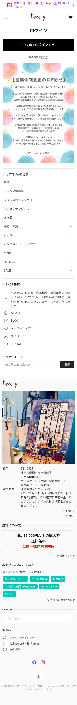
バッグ (8, 235)
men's (8, 252)
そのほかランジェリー (18, 208)
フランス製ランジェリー (19, 200)
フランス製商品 (14, 191)
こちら (44, 57)
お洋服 (8, 217)
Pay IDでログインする (38, 45)
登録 (67, 364)
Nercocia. (10, 261)
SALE (7, 270)
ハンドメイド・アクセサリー (22, 244)
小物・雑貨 (11, 226)
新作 (7, 182)
